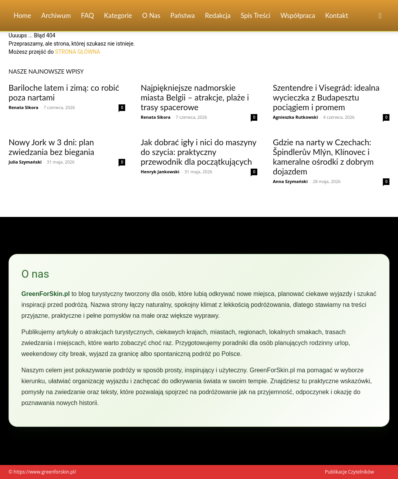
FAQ (87, 15)
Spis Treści (255, 15)
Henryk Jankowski (160, 171)
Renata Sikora (23, 107)
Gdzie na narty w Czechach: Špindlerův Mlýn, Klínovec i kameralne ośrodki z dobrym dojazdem (323, 156)
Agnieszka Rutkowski (295, 117)
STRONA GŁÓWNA (77, 52)
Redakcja (217, 15)
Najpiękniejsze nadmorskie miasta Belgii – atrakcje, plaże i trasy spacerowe (195, 97)
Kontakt (336, 15)
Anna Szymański (290, 181)
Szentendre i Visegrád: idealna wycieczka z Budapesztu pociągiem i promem (326, 97)
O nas (151, 15)
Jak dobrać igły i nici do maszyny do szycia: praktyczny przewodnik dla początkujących (198, 151)
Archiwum (56, 15)
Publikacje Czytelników (349, 471)
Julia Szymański (25, 162)
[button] (380, 16)
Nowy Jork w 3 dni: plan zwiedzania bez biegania (51, 147)
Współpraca (298, 15)
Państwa (182, 15)
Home (22, 15)
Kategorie (118, 15)
